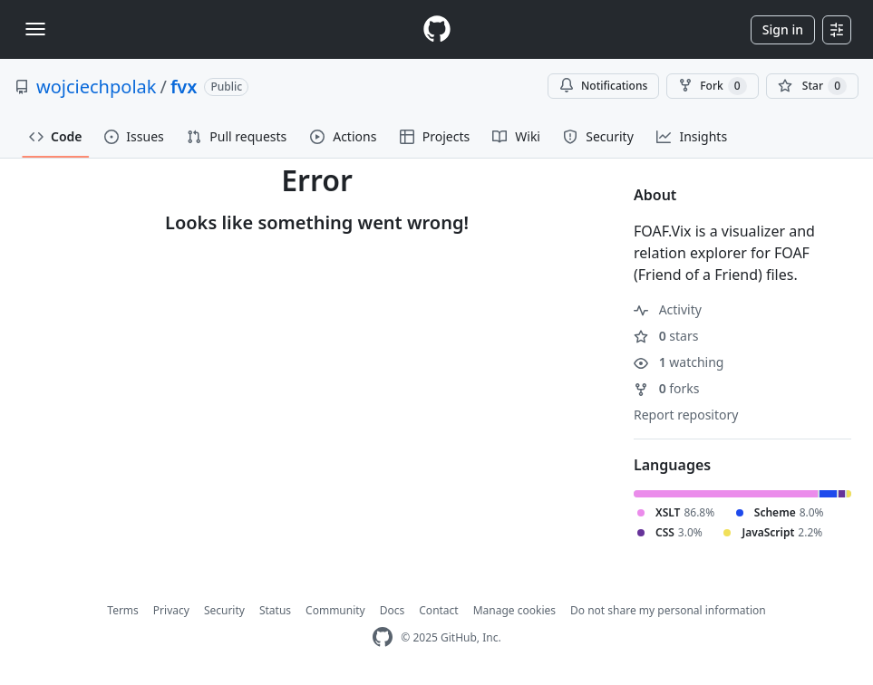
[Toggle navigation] (35, 29)
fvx (184, 86)
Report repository (686, 414)
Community (335, 610)
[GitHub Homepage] (382, 637)
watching (678, 362)
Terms (123, 610)
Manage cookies (514, 610)
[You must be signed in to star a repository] (812, 86)
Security (224, 610)
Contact (438, 610)
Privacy (171, 610)
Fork (712, 86)
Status (275, 610)
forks (667, 388)
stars (666, 335)
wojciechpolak (96, 86)
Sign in (782, 29)
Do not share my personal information (668, 610)
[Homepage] (436, 29)
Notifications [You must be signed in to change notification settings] (603, 85)
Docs (392, 610)
